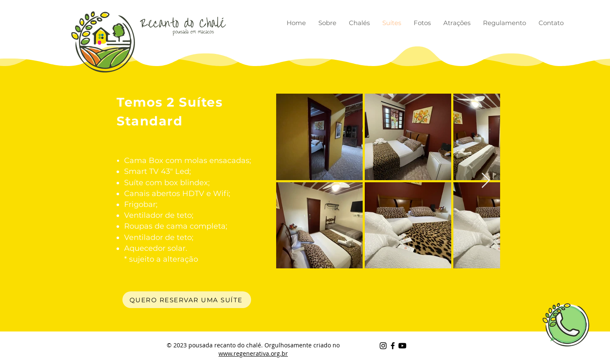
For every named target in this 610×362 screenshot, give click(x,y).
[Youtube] (402, 345)
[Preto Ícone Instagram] (383, 345)
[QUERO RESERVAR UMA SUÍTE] (186, 299)
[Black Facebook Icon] (392, 345)
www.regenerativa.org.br (253, 353)
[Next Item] (486, 181)
